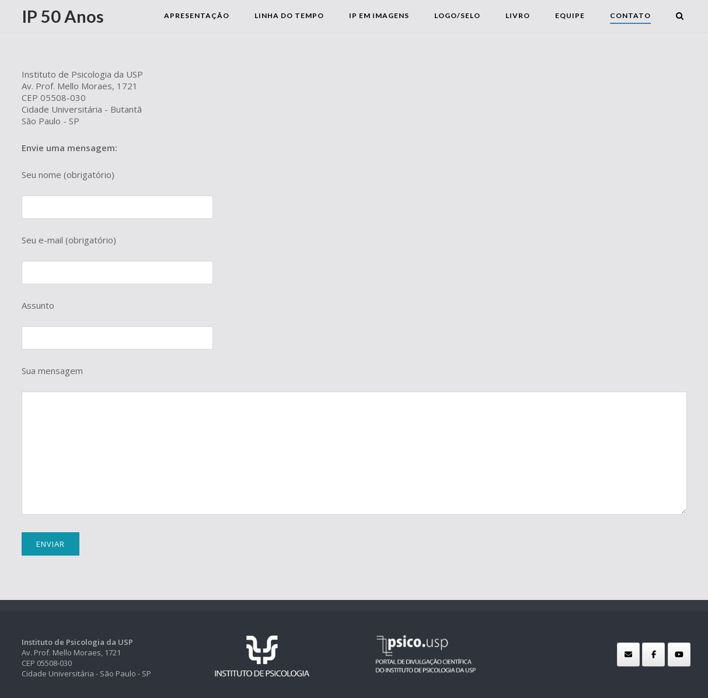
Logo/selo (460, 15)
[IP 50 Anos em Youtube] (679, 654)
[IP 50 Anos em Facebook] (653, 654)
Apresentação (199, 15)
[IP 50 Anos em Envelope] (628, 654)
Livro (520, 15)
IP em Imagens (381, 15)
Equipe (572, 15)
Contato (632, 15)
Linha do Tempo (291, 15)
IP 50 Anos (63, 16)
